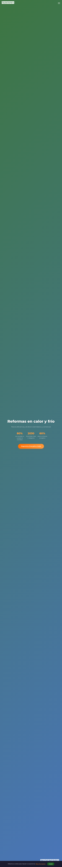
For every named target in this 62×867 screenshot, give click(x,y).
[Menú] (59, 3)
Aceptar (51, 864)
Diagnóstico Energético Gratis (31, 446)
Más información (41, 864)
